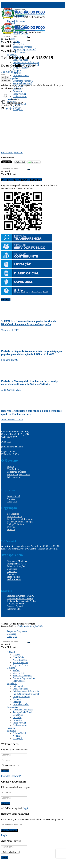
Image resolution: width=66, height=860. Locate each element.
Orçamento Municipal (23, 81)
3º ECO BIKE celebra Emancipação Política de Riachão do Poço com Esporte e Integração (28, 323)
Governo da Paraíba (16, 603)
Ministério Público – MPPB (20, 598)
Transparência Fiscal (17, 5)
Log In (26, 808)
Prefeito (16, 41)
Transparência (13, 78)
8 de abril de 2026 (9, 360)
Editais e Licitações (16, 566)
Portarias (11, 529)
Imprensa (11, 730)
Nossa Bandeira (20, 660)
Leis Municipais (14, 516)
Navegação (12, 501)
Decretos (17, 70)
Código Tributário (21, 67)
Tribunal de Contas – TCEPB (20, 596)
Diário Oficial (13, 496)
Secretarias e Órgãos (22, 47)
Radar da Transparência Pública (21, 601)
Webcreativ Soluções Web (30, 626)
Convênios (12, 571)
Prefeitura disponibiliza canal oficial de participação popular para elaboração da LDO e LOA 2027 (31, 352)
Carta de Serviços (16, 21)
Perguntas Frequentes (17, 631)
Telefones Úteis (14, 609)
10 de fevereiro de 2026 (12, 419)
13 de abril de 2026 (10, 330)
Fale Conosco (19, 52)
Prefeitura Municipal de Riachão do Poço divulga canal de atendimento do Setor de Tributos (29, 382)
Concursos (12, 569)
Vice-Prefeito (19, 44)
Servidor (11, 728)
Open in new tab (11, 108)
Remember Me (12, 765)
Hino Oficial (18, 657)
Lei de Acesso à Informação (26, 62)
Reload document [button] (10, 105)
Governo (11, 39)
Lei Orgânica (13, 514)
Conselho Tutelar (21, 75)
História (16, 654)
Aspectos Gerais (20, 665)
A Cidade (11, 652)
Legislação (12, 54)
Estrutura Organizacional (24, 49)
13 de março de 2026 (11, 390)
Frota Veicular (13, 577)
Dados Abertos (14, 579)
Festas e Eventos (20, 662)
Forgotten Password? (11, 776)
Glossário (11, 634)
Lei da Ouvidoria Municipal (20, 521)
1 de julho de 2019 (9, 72)
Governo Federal (15, 606)
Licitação (17, 717)
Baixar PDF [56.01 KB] (12, 152)
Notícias (11, 499)
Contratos (17, 91)
